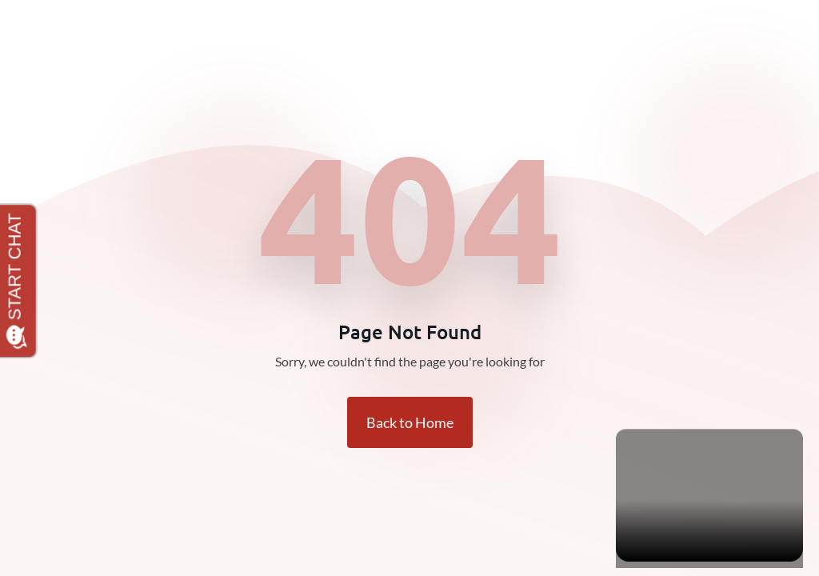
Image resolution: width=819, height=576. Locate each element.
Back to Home (409, 422)
